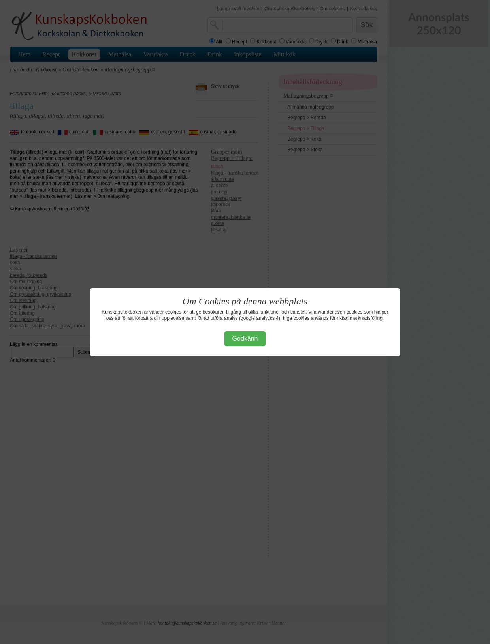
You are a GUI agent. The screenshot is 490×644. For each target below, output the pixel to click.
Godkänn (245, 338)
